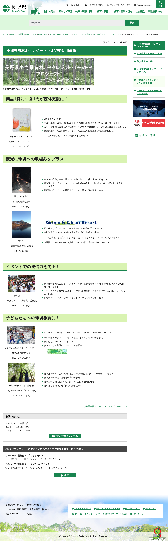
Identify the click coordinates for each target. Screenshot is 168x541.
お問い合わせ (137, 514)
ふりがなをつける (95, 5)
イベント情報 (147, 135)
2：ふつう (31, 459)
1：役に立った (14, 459)
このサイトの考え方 (82, 509)
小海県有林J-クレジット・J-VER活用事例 (149, 81)
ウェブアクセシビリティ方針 (108, 509)
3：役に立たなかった (51, 459)
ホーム (5, 34)
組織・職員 (43, 34)
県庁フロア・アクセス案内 (116, 514)
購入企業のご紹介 (145, 61)
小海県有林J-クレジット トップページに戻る (105, 406)
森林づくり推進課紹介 (83, 34)
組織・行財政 (30, 34)
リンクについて (93, 514)
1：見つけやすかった (18, 468)
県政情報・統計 (16, 34)
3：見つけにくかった (57, 468)
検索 (160, 6)
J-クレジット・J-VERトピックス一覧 (149, 92)
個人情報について (132, 509)
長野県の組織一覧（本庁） (61, 34)
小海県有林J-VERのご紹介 (149, 53)
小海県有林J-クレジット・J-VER (107, 34)
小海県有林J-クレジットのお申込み (149, 70)
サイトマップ (150, 509)
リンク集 (78, 514)
